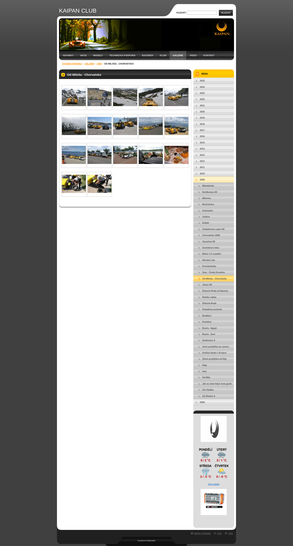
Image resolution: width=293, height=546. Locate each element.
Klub (163, 55)
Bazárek (147, 55)
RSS (219, 533)
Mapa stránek (202, 533)
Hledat (226, 12)
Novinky (68, 55)
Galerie (178, 55)
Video (193, 55)
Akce (83, 55)
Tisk (230, 533)
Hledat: (181, 12)
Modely (98, 55)
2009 (99, 64)
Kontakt (208, 55)
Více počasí (213, 484)
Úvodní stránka (72, 64)
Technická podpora (122, 55)
